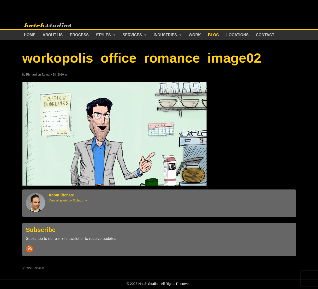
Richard (31, 74)
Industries (165, 35)
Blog (213, 35)
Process (79, 35)
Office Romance (33, 267)
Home (30, 35)
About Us (53, 35)
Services (132, 35)
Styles (103, 35)
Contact (265, 35)
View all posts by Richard (68, 200)
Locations (237, 35)
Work (195, 35)
